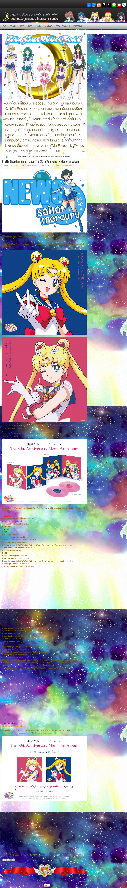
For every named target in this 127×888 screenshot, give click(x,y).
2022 (11, 165)
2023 (16, 165)
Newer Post (6, 881)
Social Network (61, 26)
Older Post (82, 881)
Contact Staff (77, 26)
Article (30, 26)
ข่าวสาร (48, 165)
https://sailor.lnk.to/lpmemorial (12, 726)
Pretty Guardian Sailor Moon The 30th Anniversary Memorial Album (41, 161)
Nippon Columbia (38, 165)
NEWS (22, 26)
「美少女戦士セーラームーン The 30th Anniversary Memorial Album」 (33, 855)
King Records (26, 165)
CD (20, 165)
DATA (39, 26)
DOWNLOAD (48, 26)
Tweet (41, 886)
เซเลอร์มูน (55, 165)
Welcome (13, 26)
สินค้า (71, 165)
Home (4, 26)
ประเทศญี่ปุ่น (64, 165)
